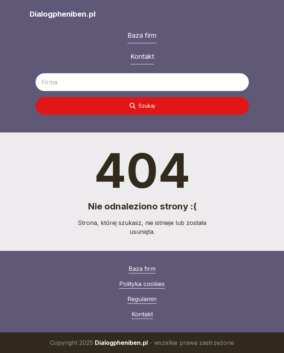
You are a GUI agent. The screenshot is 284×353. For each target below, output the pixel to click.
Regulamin (142, 299)
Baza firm (142, 35)
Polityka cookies (142, 284)
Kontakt (142, 56)
